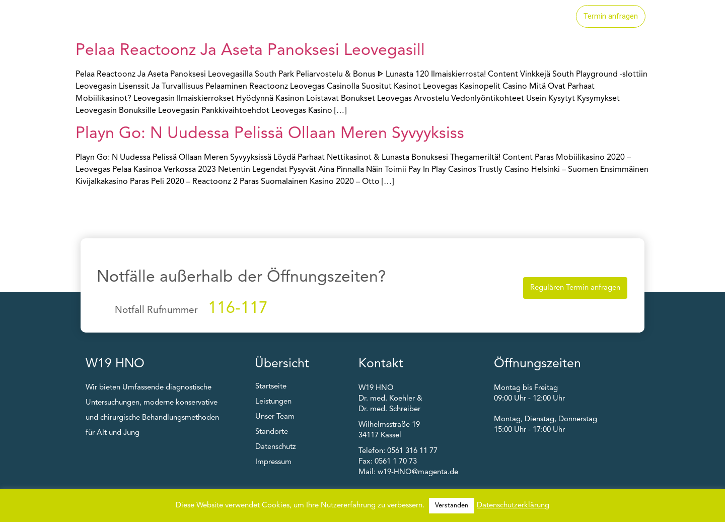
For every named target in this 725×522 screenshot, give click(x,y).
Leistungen (410, 17)
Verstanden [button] (451, 505)
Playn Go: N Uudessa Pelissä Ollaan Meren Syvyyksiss (270, 134)
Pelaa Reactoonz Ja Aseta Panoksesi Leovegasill (250, 51)
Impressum (273, 462)
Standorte (471, 17)
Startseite (348, 17)
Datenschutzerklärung (513, 505)
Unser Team (536, 17)
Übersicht (282, 364)
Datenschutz (275, 447)
